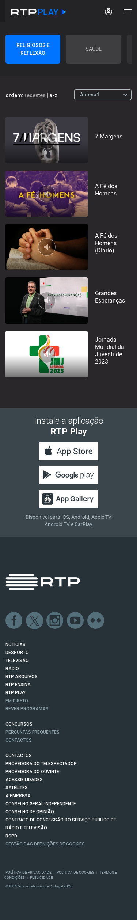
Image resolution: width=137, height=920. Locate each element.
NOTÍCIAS (15, 644)
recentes (35, 95)
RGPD (11, 836)
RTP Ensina (18, 684)
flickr (96, 621)
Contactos (18, 740)
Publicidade (41, 877)
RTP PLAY (15, 692)
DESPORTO (17, 652)
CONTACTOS (18, 755)
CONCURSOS (19, 724)
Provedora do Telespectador (41, 763)
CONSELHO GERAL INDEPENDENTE (40, 803)
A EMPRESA (18, 795)
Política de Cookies (75, 872)
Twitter (34, 621)
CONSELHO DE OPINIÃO (29, 811)
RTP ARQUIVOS (21, 676)
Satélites (16, 787)
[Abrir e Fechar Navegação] (127, 12)
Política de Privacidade (28, 872)
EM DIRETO (16, 700)
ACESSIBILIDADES (24, 779)
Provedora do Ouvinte (32, 771)
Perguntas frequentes (32, 732)
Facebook (14, 621)
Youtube (75, 621)
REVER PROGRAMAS (27, 708)
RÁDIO (12, 668)
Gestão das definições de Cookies (45, 844)
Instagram (55, 621)
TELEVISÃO (17, 660)
